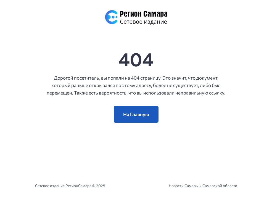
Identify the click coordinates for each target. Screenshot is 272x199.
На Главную (136, 114)
